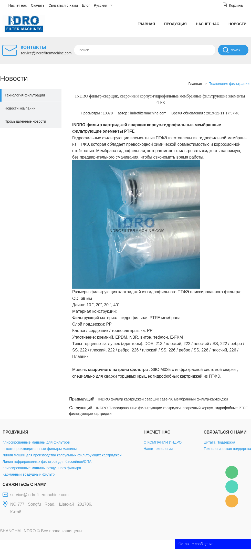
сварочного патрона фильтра (118, 369)
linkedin (242, 389)
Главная (146, 24)
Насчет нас (17, 5)
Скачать (38, 5)
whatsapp (200, 389)
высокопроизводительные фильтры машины (40, 449)
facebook (159, 389)
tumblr (228, 389)
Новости (237, 24)
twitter (187, 389)
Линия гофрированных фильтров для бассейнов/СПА (47, 461)
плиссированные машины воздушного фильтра (42, 468)
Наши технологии (158, 449)
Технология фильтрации (25, 95)
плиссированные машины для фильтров (36, 442)
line (173, 389)
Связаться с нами (63, 5)
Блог (86, 5)
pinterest (214, 389)
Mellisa (231, 486)
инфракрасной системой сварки (205, 369)
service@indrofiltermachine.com (45, 53)
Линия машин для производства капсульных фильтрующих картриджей (62, 455)
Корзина (236, 5)
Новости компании (20, 108)
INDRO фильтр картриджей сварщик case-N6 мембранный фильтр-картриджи (163, 399)
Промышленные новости (25, 121)
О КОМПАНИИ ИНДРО (163, 442)
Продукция (175, 24)
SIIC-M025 (161, 369)
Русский (100, 5)
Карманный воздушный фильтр (29, 474)
